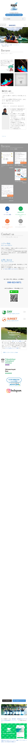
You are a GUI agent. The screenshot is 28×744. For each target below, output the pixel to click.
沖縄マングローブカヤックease (10, 352)
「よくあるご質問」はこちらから (10, 269)
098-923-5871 (12, 25)
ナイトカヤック (16, 44)
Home (2, 44)
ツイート (4, 136)
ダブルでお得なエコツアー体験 (11, 348)
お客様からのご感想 (8, 44)
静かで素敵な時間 (19, 165)
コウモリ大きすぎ (19, 181)
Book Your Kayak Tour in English (14, 14)
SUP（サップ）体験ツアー (18, 341)
